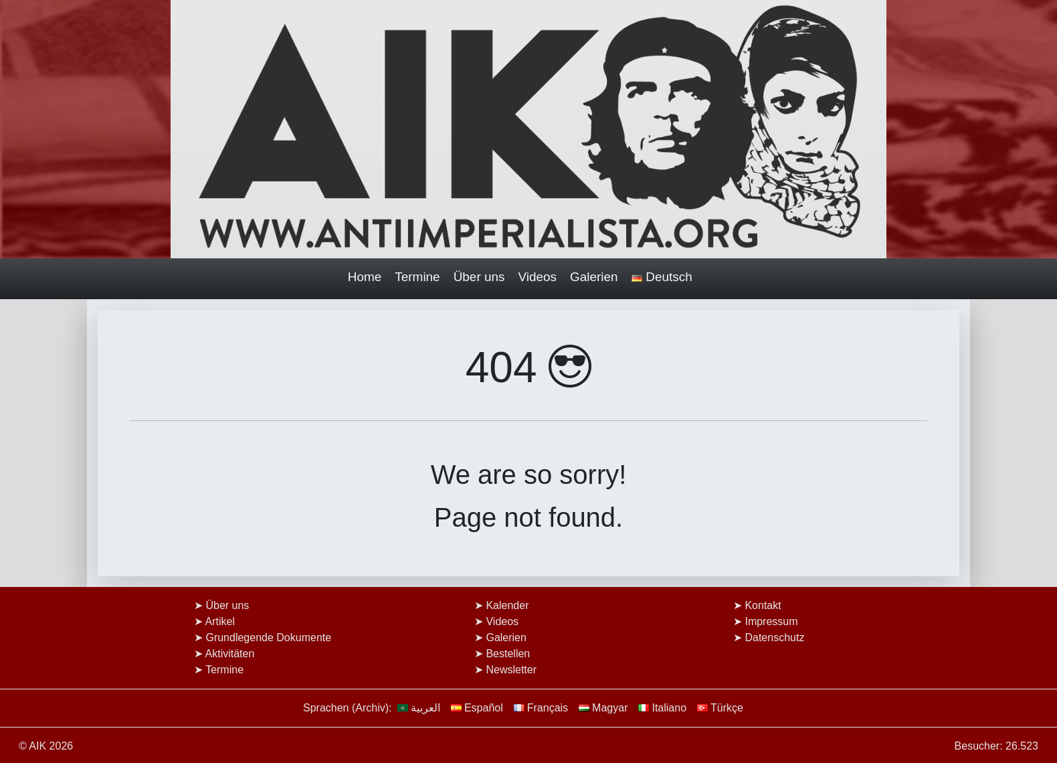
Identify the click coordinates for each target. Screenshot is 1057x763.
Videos (537, 277)
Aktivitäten (230, 653)
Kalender (507, 605)
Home (365, 277)
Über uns (479, 277)
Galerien (594, 277)
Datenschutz (774, 637)
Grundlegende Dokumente (268, 637)
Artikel (220, 621)
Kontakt (763, 605)
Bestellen (508, 653)
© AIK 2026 (46, 746)
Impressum (771, 621)
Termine (417, 277)
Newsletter (511, 669)
